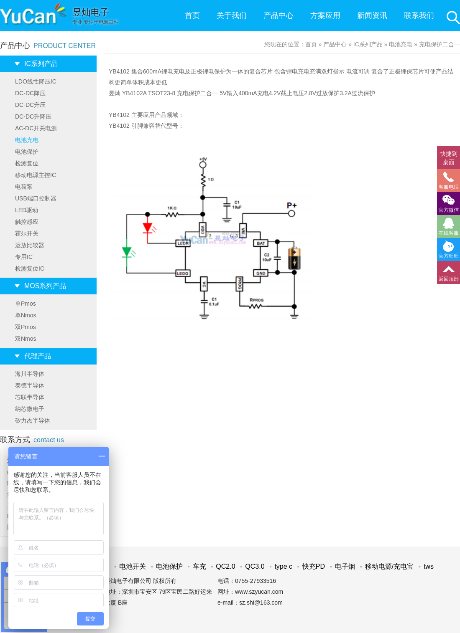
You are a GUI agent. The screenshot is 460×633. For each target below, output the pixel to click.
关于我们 (232, 15)
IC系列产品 (41, 63)
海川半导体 (29, 373)
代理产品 (37, 356)
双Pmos (25, 327)
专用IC (24, 256)
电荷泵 (24, 186)
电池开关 (128, 566)
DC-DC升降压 (33, 116)
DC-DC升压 (30, 104)
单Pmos (25, 303)
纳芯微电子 (29, 408)
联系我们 (419, 15)
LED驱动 (26, 210)
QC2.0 (221, 566)
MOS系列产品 (45, 285)
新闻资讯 (372, 15)
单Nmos (25, 315)
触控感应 (26, 221)
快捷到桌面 (448, 157)
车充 (195, 566)
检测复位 (26, 163)
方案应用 (325, 15)
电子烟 (341, 566)
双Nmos (25, 338)
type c (279, 566)
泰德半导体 (29, 385)
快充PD (309, 566)
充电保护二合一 (439, 44)
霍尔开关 (26, 233)
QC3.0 (251, 566)
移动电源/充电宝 (385, 566)
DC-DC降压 (30, 93)
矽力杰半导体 (32, 420)
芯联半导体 (29, 397)
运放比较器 (29, 245)
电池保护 (26, 151)
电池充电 (26, 140)
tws (425, 566)
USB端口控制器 (35, 198)
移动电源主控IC (35, 175)
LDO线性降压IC (35, 81)
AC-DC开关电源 (36, 128)
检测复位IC (29, 268)
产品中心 (278, 15)
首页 (192, 15)
